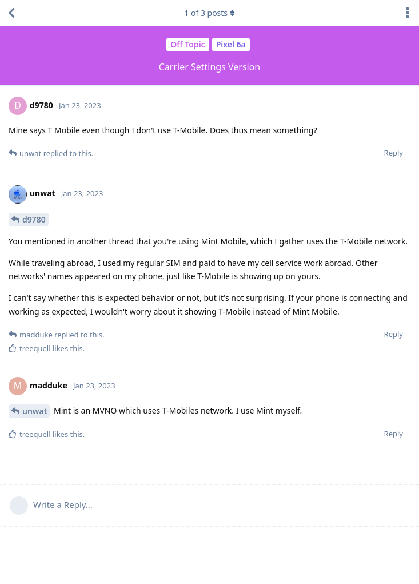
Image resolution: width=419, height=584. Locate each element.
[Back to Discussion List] (11, 13)
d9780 (34, 219)
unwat (34, 411)
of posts (209, 12)
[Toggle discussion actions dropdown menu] (407, 13)
